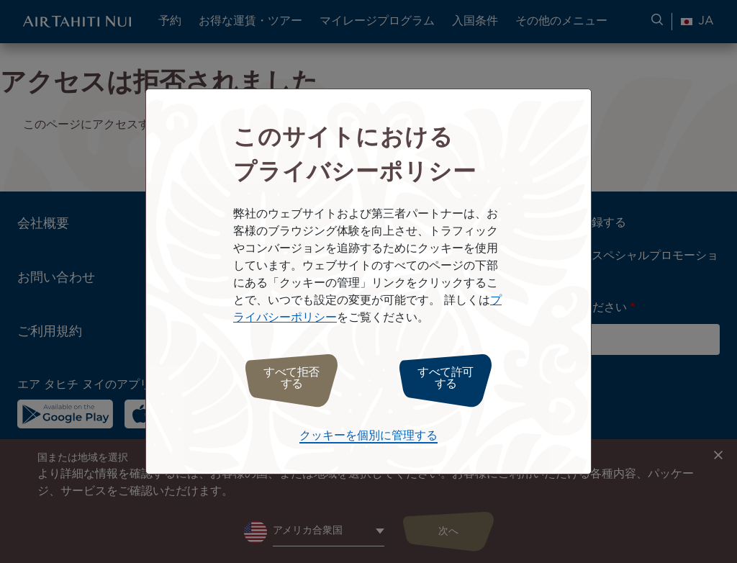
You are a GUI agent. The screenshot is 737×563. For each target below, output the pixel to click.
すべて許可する (453, 378)
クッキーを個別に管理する (368, 432)
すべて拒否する (284, 378)
